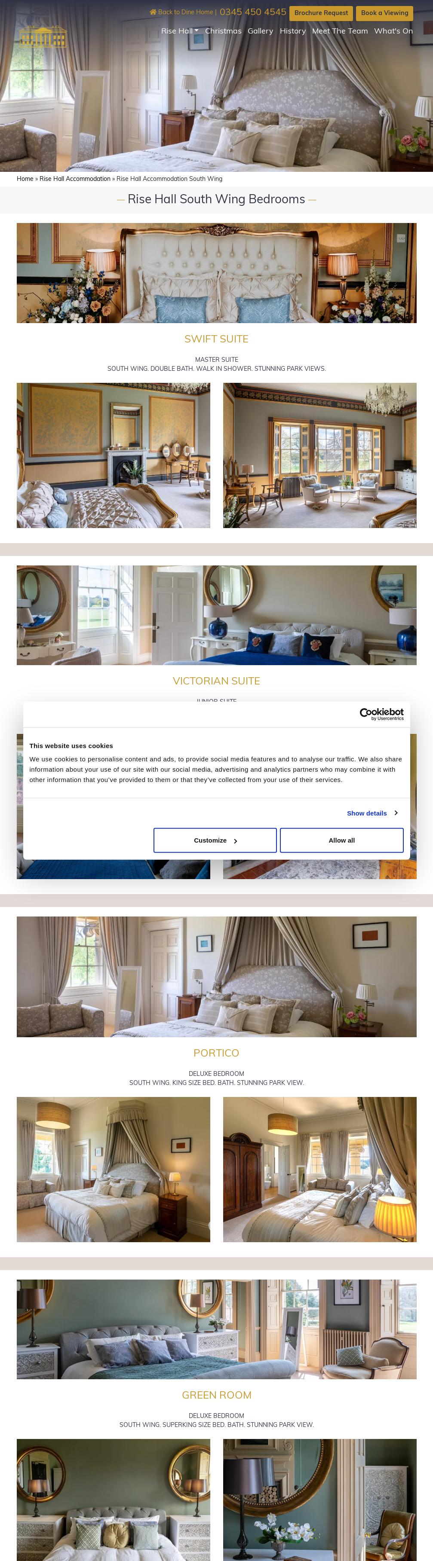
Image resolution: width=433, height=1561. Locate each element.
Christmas (223, 31)
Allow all (342, 840)
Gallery (260, 31)
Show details (367, 812)
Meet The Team (340, 31)
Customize (215, 840)
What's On (393, 31)
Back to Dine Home (181, 12)
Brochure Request (321, 13)
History (293, 31)
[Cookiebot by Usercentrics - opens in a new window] (366, 714)
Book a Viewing (384, 13)
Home (25, 179)
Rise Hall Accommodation (75, 179)
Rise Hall (177, 31)
